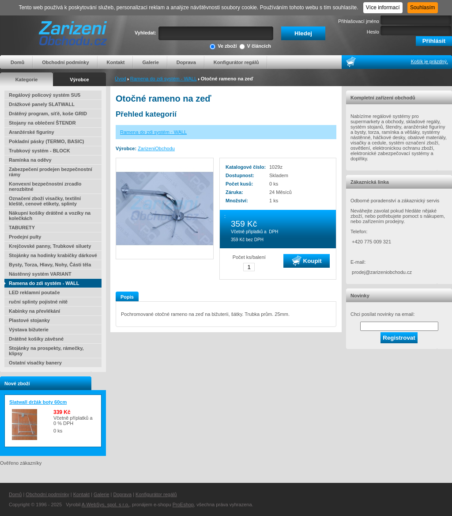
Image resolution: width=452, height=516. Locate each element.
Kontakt (116, 62)
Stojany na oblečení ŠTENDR (42, 122)
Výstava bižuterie (29, 329)
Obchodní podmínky (65, 62)
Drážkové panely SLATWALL (42, 104)
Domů (17, 62)
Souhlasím (422, 7)
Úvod (120, 78)
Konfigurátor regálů (236, 62)
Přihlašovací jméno (358, 21)
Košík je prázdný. (429, 61)
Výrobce (79, 79)
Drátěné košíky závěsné (36, 338)
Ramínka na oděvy (30, 160)
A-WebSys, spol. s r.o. (105, 504)
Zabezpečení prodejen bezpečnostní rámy (50, 172)
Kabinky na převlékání (34, 311)
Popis (127, 297)
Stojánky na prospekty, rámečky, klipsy (46, 350)
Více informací (383, 7)
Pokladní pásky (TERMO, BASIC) (46, 141)
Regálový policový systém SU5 (44, 95)
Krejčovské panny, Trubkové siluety (50, 246)
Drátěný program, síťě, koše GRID (48, 113)
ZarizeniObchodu (156, 148)
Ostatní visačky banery (35, 362)
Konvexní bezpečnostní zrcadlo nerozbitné (45, 186)
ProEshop (183, 504)
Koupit (307, 260)
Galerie (150, 62)
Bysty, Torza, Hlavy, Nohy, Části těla (50, 264)
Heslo (373, 31)
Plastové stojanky (29, 320)
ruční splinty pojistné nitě (38, 301)
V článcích (255, 46)
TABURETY (22, 227)
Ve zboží (223, 46)
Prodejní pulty (25, 236)
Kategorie (26, 79)
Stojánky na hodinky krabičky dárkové (53, 255)
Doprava (186, 62)
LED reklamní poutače (34, 292)
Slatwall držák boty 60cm (38, 402)
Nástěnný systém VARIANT (40, 274)
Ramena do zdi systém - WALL (163, 78)
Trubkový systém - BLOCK (39, 150)
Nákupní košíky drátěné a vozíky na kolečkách (49, 215)
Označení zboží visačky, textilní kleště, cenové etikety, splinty (45, 201)
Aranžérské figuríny (31, 132)
